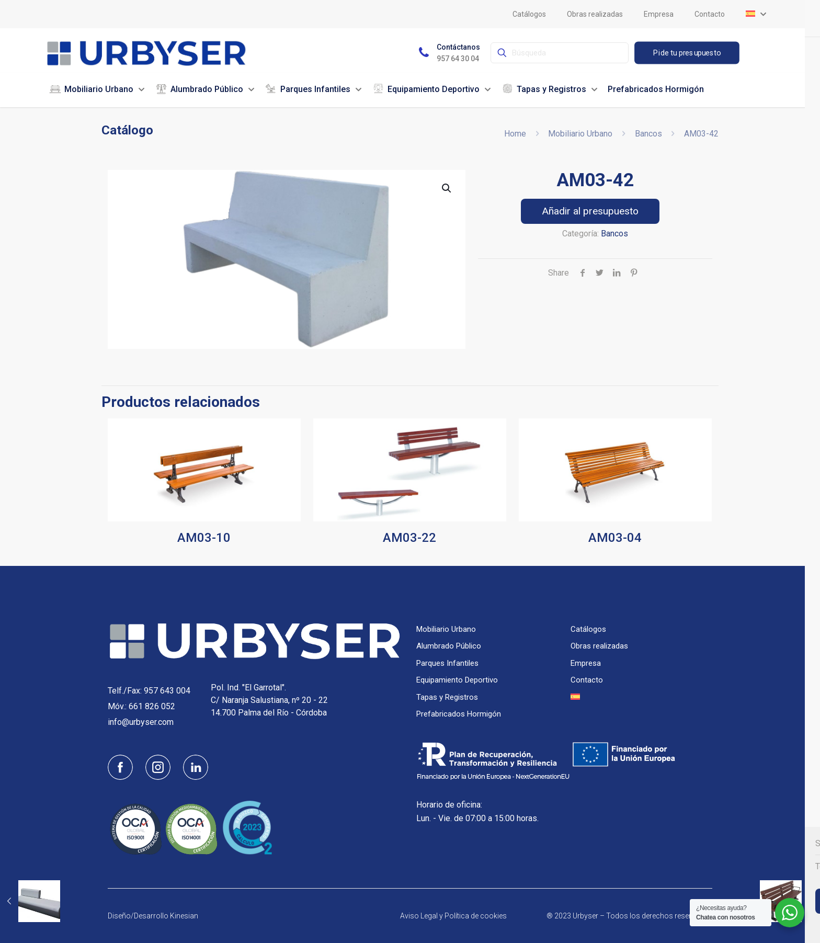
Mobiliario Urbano (580, 134)
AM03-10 (204, 537)
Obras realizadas (599, 646)
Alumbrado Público (448, 646)
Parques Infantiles (447, 663)
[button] (447, 188)
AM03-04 (615, 537)
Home (515, 134)
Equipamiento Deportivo (457, 680)
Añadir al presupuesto (590, 211)
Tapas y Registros (447, 697)
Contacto (587, 680)
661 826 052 (152, 706)
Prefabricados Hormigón (458, 714)
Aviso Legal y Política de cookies (453, 916)
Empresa (586, 663)
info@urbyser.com (141, 722)
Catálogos (588, 629)
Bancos (648, 134)
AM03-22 (409, 537)
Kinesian (184, 916)
